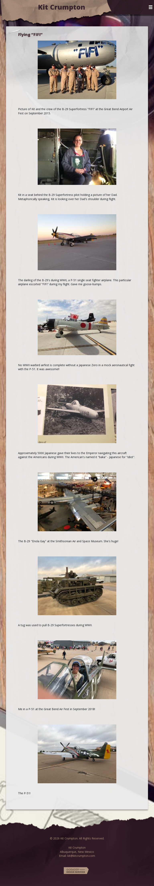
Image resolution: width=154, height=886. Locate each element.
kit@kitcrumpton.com (81, 856)
